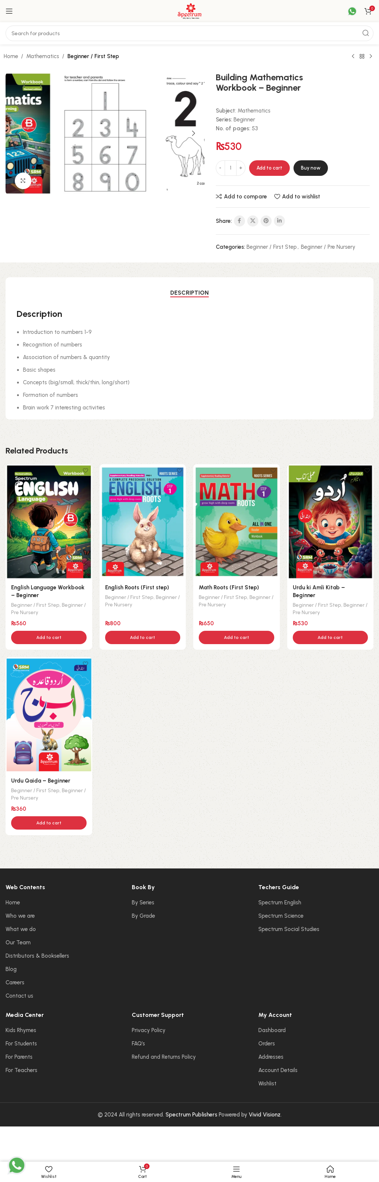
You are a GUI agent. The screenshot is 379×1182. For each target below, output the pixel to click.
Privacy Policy (148, 1030)
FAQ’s (138, 1043)
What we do (21, 929)
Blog (11, 969)
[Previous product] (353, 56)
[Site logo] (189, 10)
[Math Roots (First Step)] (236, 521)
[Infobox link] (347, 11)
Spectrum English (279, 902)
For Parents (19, 1057)
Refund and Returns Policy (164, 1057)
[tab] (189, 292)
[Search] (189, 33)
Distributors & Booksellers (37, 955)
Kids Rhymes (21, 1030)
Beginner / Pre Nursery (328, 247)
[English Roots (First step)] (143, 521)
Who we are (20, 916)
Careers (15, 982)
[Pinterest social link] (266, 221)
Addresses (271, 1057)
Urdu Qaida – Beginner (40, 780)
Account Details (278, 1070)
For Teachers (21, 1070)
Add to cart (269, 168)
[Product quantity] (230, 168)
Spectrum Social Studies (288, 929)
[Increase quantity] (240, 168)
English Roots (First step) (137, 587)
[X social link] (252, 221)
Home (11, 56)
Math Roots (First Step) (229, 587)
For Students (21, 1043)
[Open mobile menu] (9, 11)
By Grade (143, 916)
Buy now (311, 168)
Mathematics (42, 56)
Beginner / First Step (93, 56)
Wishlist (267, 1083)
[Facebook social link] (239, 221)
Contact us (19, 995)
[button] (16, 133)
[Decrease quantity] (220, 168)
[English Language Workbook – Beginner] (49, 521)
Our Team (18, 942)
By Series (143, 902)
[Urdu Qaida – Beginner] (49, 714)
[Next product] (370, 56)
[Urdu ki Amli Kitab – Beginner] (330, 521)
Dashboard (272, 1030)
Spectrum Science (280, 916)
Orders (266, 1043)
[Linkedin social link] (279, 221)
